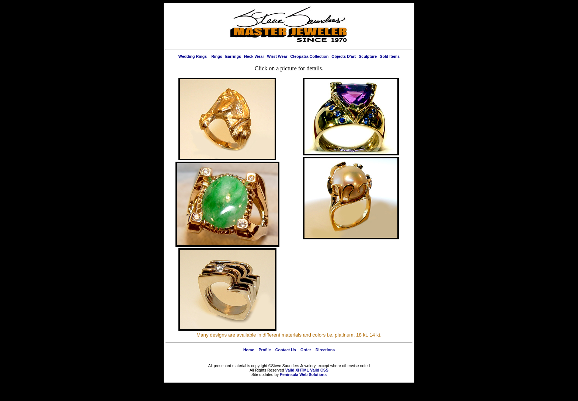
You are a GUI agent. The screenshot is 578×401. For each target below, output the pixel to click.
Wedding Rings (192, 56)
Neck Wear (254, 56)
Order (305, 350)
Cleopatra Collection (309, 56)
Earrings (233, 56)
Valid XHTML (297, 370)
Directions (325, 350)
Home (248, 350)
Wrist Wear (277, 56)
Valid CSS (319, 370)
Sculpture (368, 56)
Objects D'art (343, 56)
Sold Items (390, 56)
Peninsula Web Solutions (303, 374)
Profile (265, 350)
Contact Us (285, 350)
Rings (216, 56)
